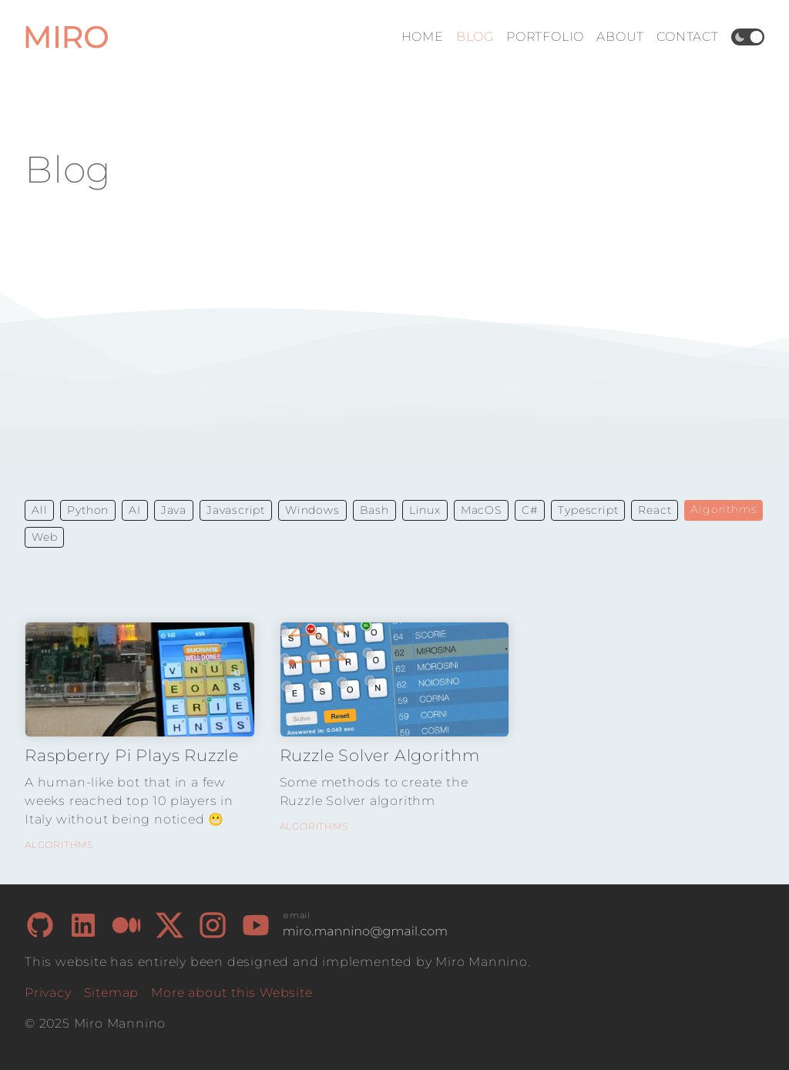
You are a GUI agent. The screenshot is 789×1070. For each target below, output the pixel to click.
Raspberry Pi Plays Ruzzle (132, 755)
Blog (475, 36)
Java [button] (173, 510)
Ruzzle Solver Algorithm (380, 755)
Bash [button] (374, 510)
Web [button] (44, 537)
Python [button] (88, 510)
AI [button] (135, 510)
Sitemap (111, 992)
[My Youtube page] (255, 925)
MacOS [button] (481, 510)
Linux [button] (425, 510)
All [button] (39, 510)
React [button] (654, 510)
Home (422, 36)
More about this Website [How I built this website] (231, 992)
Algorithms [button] (723, 509)
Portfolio (545, 36)
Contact (687, 36)
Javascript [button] (235, 510)
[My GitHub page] (40, 925)
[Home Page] (68, 37)
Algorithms (59, 844)
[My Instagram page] (212, 925)
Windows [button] (312, 510)
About (620, 36)
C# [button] (530, 510)
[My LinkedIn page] (83, 925)
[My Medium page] (126, 925)
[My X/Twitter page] (169, 925)
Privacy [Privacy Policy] (48, 992)
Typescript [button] (588, 510)
